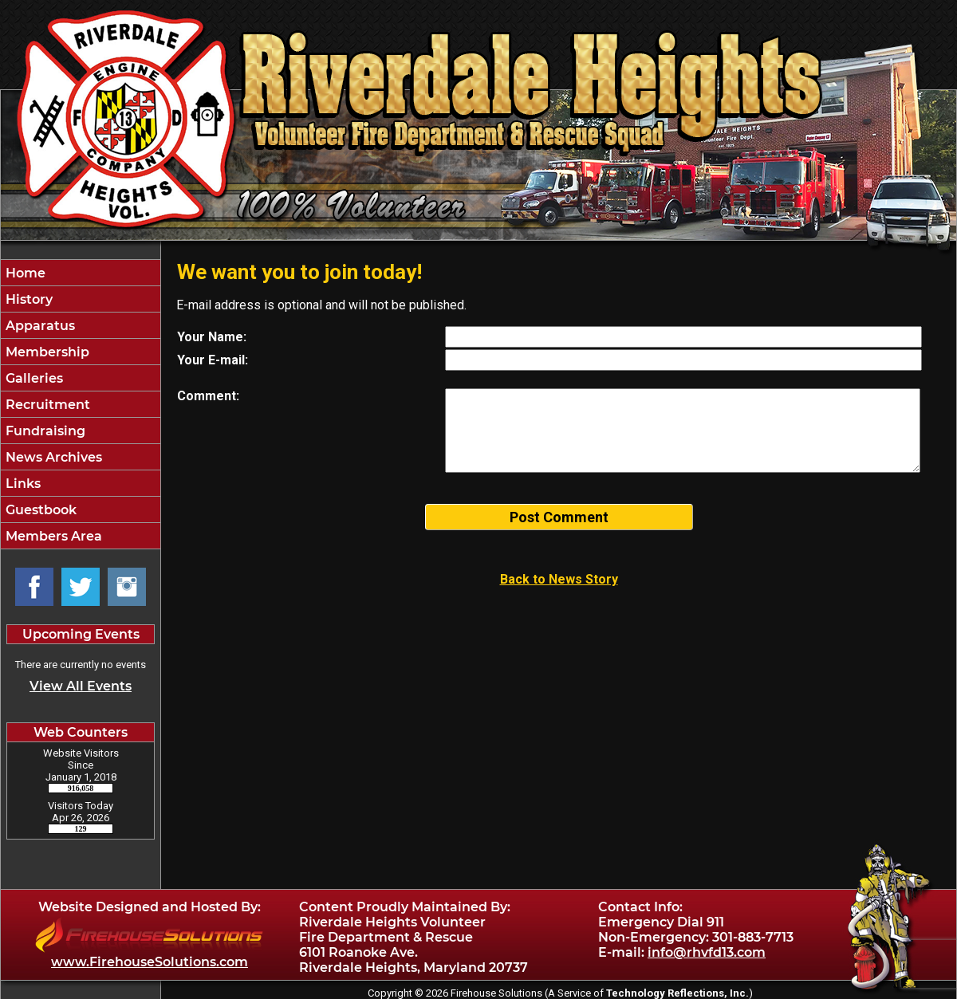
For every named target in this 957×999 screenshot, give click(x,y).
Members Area (52, 536)
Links (21, 483)
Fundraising (43, 431)
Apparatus (38, 325)
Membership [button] (45, 352)
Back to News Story (559, 579)
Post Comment (559, 517)
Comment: (208, 395)
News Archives (52, 457)
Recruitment (46, 404)
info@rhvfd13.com (707, 952)
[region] (80, 404)
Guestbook (39, 509)
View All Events (81, 686)
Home (23, 273)
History (27, 299)
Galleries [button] (32, 378)
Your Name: (211, 336)
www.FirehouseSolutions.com (149, 962)
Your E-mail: (212, 360)
